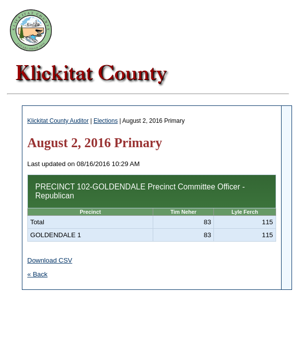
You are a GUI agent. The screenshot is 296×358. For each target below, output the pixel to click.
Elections (106, 120)
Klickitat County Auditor (58, 120)
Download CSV (49, 260)
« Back (37, 274)
